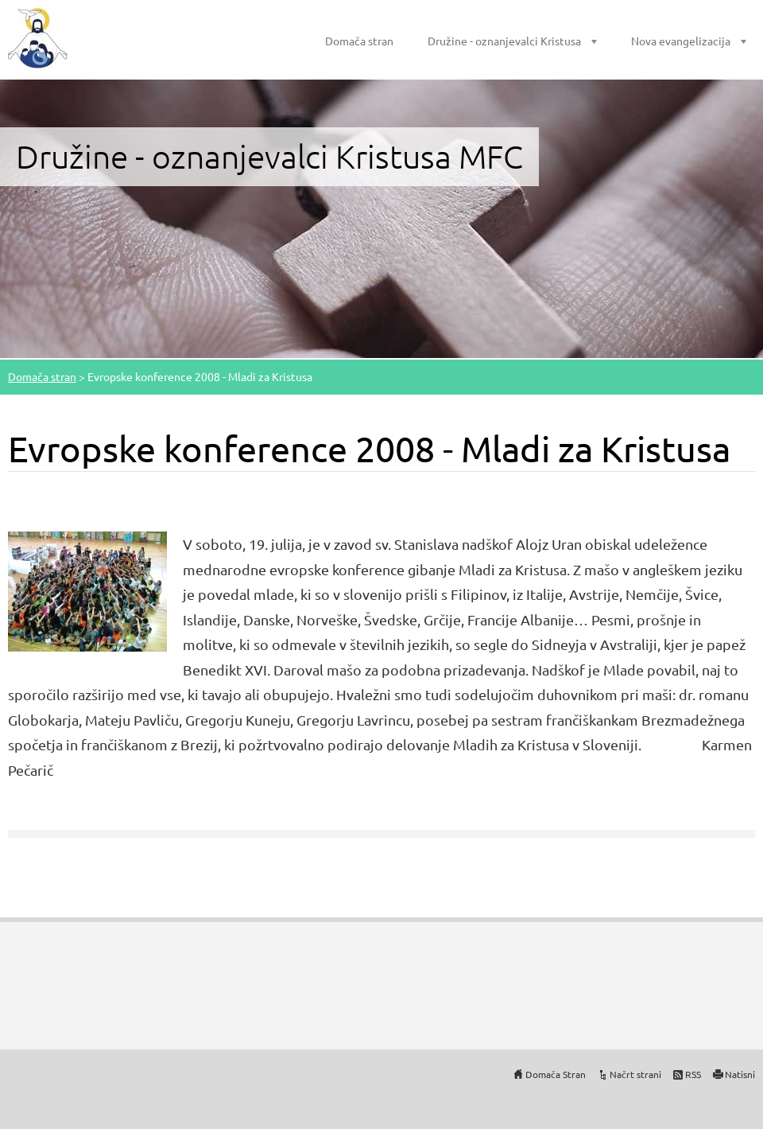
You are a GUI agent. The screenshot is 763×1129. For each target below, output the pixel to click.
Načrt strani (635, 1074)
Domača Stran (555, 1074)
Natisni (740, 1074)
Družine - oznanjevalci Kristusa (504, 40)
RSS (693, 1074)
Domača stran (359, 40)
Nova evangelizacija (680, 40)
